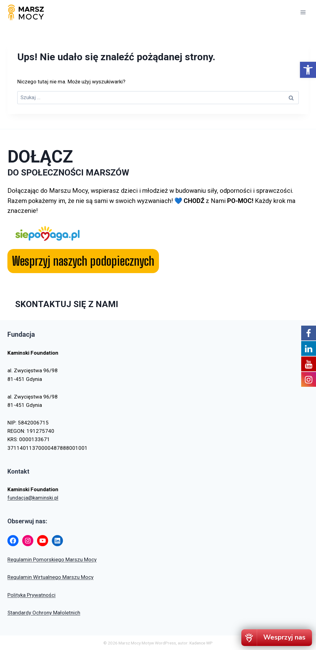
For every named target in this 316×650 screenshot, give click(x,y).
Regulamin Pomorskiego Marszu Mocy (52, 559)
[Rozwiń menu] (303, 12)
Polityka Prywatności (31, 595)
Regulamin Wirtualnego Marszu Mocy (50, 577)
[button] (308, 70)
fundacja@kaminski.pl (32, 498)
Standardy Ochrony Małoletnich (43, 613)
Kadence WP (201, 642)
